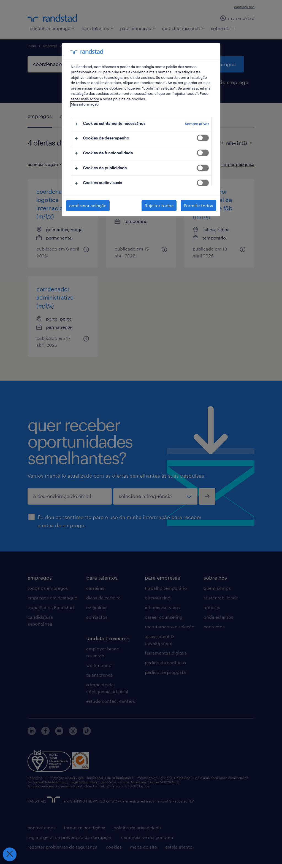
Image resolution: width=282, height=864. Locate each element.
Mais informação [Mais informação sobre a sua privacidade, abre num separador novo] (85, 104)
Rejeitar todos (159, 205)
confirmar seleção (88, 205)
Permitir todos (198, 205)
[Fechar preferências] (9, 854)
